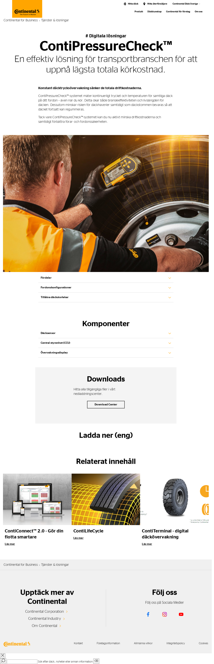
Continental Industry (44, 618)
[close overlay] (2, 655)
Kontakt (73, 643)
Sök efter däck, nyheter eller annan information (65, 661)
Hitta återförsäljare (157, 4)
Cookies (203, 643)
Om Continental (45, 626)
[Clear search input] (96, 661)
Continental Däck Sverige (185, 4)
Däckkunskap (154, 12)
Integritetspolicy (174, 643)
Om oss (198, 12)
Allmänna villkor (141, 643)
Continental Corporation (44, 611)
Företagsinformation (104, 643)
